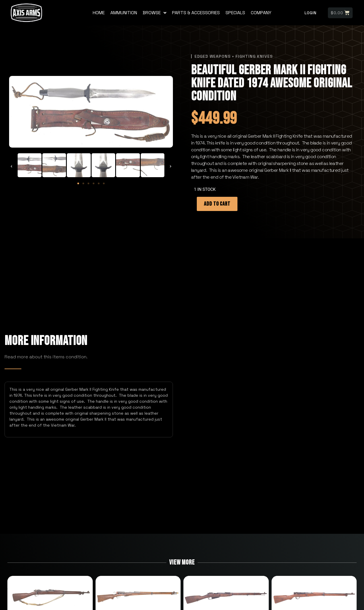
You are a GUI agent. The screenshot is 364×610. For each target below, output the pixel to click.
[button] (11, 166)
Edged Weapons (213, 56)
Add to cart (217, 203)
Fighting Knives (254, 56)
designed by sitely (182, 607)
